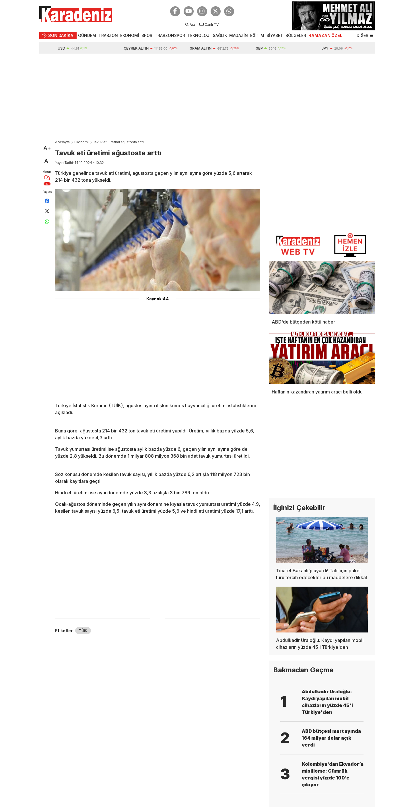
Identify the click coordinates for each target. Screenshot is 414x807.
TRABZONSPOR (170, 35)
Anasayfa (62, 142)
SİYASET (275, 35)
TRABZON (108, 35)
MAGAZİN (238, 35)
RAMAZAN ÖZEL (325, 35)
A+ (47, 148)
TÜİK (83, 630)
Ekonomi (81, 142)
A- (47, 161)
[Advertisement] (207, 96)
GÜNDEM (87, 35)
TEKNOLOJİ (199, 35)
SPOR (146, 35)
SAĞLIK (220, 35)
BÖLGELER (295, 35)
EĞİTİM (257, 35)
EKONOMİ (129, 35)
